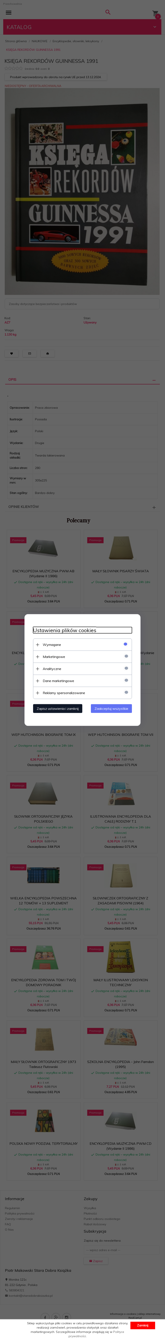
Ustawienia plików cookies (64, 630)
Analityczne (52, 669)
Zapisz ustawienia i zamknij (58, 708)
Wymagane (52, 644)
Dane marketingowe (58, 681)
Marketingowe (54, 657)
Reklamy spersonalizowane (64, 693)
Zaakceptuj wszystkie (111, 708)
